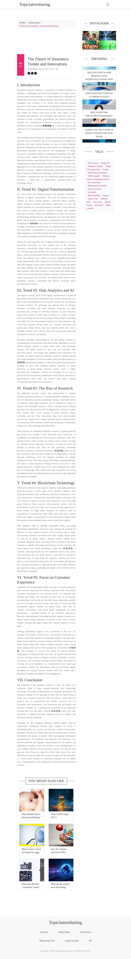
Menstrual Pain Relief (97, 186)
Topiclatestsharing (65, 922)
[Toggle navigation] (108, 4)
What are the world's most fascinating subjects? (60, 887)
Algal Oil (106, 163)
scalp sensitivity (95, 189)
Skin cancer (93, 163)
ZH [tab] (90, 941)
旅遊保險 (47, 126)
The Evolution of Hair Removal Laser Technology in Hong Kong (99, 76)
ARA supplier (94, 176)
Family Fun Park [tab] (72, 941)
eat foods (99, 205)
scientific (92, 192)
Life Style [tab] (44, 932)
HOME (22, 23)
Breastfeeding (94, 195)
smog (106, 195)
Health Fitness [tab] (64, 932)
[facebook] (28, 73)
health (106, 169)
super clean (93, 198)
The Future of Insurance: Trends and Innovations (39, 26)
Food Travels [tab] (85, 932)
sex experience (95, 182)
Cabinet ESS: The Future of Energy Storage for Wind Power (99, 133)
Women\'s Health (96, 166)
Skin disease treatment (98, 173)
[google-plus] (35, 73)
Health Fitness (34, 23)
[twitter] (32, 73)
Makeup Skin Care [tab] (47, 941)
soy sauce (98, 202)
